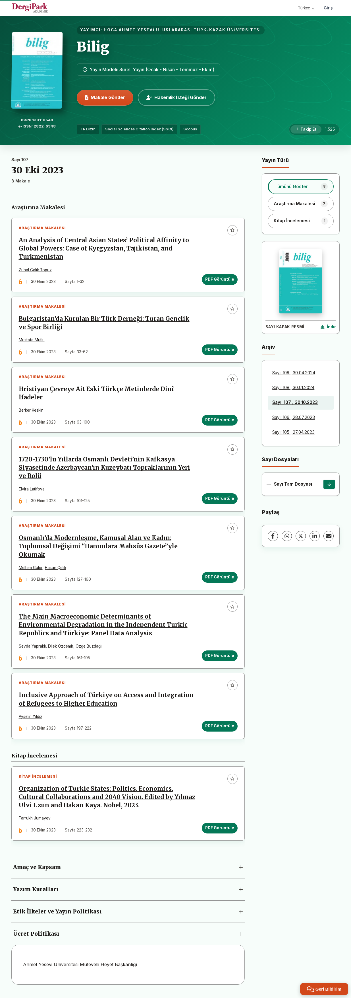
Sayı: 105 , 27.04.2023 (293, 432)
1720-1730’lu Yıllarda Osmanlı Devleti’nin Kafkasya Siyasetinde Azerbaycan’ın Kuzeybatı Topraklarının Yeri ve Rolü (104, 468)
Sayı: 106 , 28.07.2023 (293, 417)
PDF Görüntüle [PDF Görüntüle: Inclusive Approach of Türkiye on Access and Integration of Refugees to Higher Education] (219, 728)
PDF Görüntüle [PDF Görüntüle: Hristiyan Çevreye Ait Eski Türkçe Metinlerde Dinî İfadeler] (219, 420)
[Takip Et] (305, 129)
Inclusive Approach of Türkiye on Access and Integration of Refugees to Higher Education (106, 701)
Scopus (190, 129)
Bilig (93, 46)
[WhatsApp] (287, 536)
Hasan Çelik (55, 568)
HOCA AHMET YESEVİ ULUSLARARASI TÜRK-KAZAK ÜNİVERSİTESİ (182, 30)
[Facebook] (273, 536)
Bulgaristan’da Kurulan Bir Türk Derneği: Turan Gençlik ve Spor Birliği (104, 323)
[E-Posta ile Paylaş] (328, 536)
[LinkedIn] (315, 536)
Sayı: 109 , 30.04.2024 (293, 372)
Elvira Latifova (32, 490)
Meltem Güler (31, 568)
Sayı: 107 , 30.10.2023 (295, 402)
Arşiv (268, 347)
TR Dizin (87, 129)
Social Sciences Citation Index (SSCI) (139, 129)
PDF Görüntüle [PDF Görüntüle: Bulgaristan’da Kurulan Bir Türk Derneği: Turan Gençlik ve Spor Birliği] (219, 350)
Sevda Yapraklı (32, 647)
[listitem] (301, 186)
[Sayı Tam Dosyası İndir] (329, 484)
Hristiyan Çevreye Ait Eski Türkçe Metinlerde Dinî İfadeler (96, 394)
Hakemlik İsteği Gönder (176, 97)
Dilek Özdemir (60, 647)
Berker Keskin (31, 411)
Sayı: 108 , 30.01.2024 (293, 387)
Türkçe (306, 8)
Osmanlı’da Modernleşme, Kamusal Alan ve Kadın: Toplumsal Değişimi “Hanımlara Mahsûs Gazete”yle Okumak (98, 548)
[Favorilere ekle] (232, 230)
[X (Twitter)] (301, 536)
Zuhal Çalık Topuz (35, 270)
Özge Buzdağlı (89, 647)
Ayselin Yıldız (30, 718)
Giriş (328, 7)
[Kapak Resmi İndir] (328, 327)
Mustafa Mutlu (32, 340)
